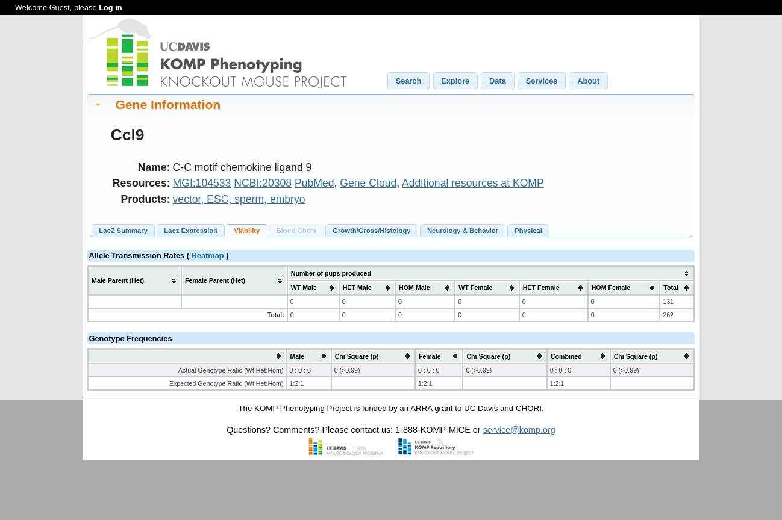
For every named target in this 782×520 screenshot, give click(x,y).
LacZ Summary (123, 230)
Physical (528, 230)
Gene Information (168, 104)
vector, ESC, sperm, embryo (239, 199)
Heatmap (208, 255)
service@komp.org (519, 430)
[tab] (391, 104)
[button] (408, 81)
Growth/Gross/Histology (371, 230)
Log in (110, 7)
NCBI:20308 (263, 183)
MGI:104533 (202, 183)
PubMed (314, 183)
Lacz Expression (190, 230)
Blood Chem (296, 230)
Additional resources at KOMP (473, 183)
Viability (247, 230)
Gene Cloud (368, 183)
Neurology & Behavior (462, 230)
